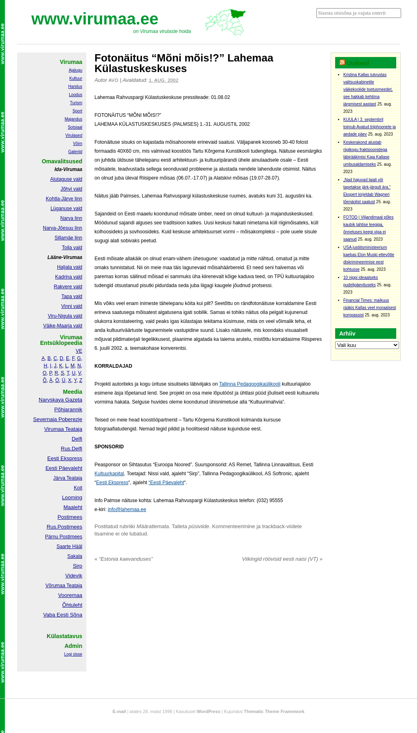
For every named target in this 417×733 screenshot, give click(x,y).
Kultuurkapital (109, 473)
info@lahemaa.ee (127, 509)
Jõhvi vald (71, 189)
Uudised (358, 63)
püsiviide (199, 526)
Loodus (75, 94)
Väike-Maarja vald (62, 326)
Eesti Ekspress (112, 482)
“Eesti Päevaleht (166, 482)
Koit (78, 488)
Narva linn (71, 218)
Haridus (75, 86)
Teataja (73, 585)
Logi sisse (73, 654)
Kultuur (75, 78)
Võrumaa (55, 585)
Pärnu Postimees (63, 537)
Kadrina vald (68, 277)
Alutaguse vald (66, 179)
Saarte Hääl (69, 546)
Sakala (74, 556)
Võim (77, 143)
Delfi (77, 439)
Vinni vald (71, 306)
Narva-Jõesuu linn (62, 228)
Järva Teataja (67, 478)
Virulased (73, 135)
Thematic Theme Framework (274, 711)
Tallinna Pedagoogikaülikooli (250, 384)
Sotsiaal (75, 127)
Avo (114, 80)
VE (79, 351)
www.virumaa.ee (94, 19)
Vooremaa (70, 595)
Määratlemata (152, 526)
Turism (76, 103)
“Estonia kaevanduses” (123, 559)
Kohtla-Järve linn (64, 199)
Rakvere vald (68, 287)
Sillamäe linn (68, 238)
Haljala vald (69, 267)
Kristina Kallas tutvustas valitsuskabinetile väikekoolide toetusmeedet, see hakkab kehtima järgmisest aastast (368, 89)
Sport (77, 111)
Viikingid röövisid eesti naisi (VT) (282, 559)
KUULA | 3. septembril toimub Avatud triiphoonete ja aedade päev (369, 126)
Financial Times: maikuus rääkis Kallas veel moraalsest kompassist (369, 307)
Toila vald (72, 247)
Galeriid (75, 151)
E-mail (119, 711)
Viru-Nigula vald (65, 316)
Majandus (73, 119)
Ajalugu (75, 70)
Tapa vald (71, 296)
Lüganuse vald (66, 208)
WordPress (208, 711)
